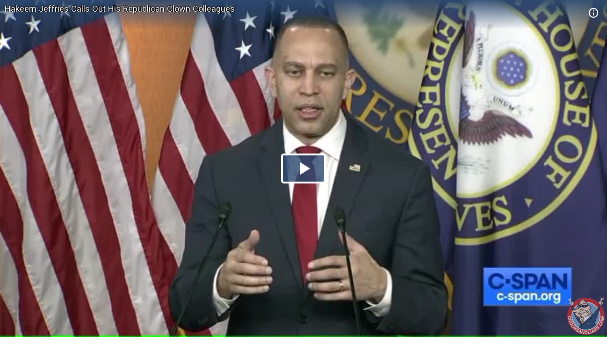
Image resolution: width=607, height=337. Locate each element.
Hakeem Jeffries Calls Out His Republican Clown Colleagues (120, 9)
